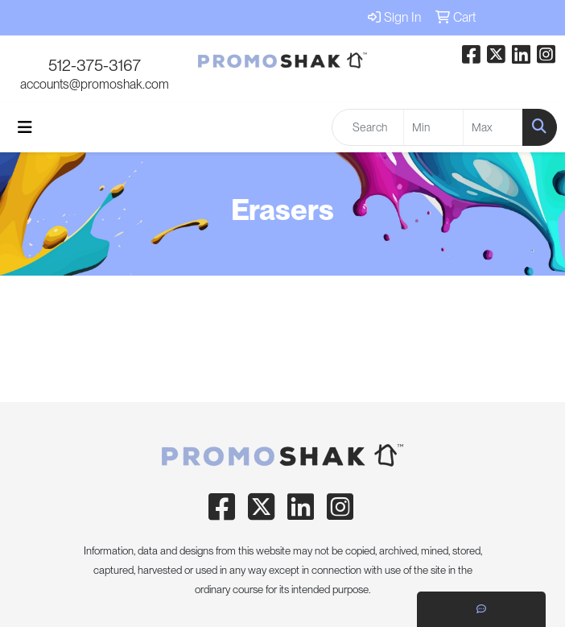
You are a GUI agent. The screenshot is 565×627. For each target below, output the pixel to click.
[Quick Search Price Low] (433, 127)
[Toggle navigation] (25, 127)
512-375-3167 (94, 65)
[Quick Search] (368, 127)
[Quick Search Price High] (493, 127)
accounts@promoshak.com (94, 84)
